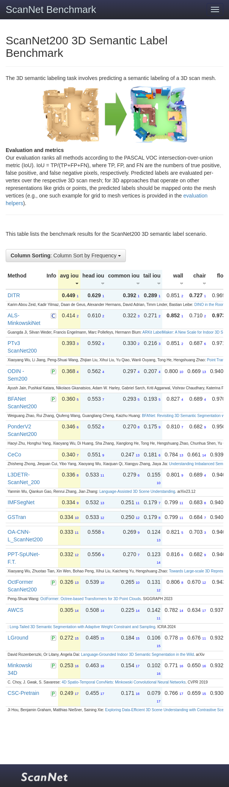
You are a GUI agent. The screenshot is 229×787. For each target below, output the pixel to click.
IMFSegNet (21, 502)
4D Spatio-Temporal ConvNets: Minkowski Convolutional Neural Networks (124, 682)
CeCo (14, 455)
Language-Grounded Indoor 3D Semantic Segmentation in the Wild (137, 654)
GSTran (17, 517)
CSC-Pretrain (23, 693)
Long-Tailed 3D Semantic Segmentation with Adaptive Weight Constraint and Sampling (82, 627)
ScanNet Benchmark (51, 9)
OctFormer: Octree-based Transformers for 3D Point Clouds (90, 599)
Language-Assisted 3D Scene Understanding (137, 491)
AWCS (15, 610)
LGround (18, 638)
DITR (14, 295)
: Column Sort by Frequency (66, 255)
